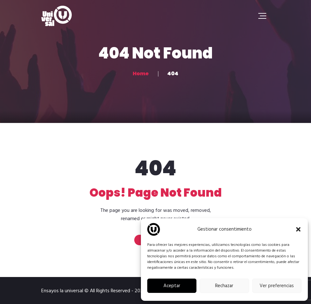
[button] (298, 229)
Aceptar (171, 286)
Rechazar (224, 286)
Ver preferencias (277, 286)
